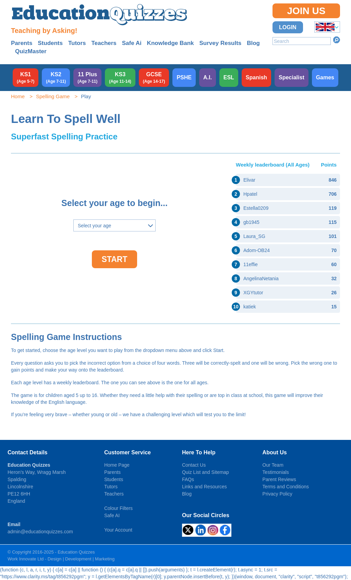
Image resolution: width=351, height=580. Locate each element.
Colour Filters (118, 508)
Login (287, 27)
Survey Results (220, 43)
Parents (21, 43)
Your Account (118, 530)
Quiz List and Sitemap (205, 472)
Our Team (273, 465)
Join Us (306, 10)
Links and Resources (204, 486)
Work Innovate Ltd (26, 558)
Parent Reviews (279, 479)
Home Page (117, 465)
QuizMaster (31, 51)
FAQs (188, 479)
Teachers (103, 43)
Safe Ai (132, 43)
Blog (253, 43)
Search (336, 39)
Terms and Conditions (286, 486)
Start (115, 259)
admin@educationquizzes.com (40, 531)
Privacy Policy (277, 494)
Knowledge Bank (170, 43)
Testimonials (276, 472)
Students (50, 43)
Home (18, 96)
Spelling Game (53, 96)
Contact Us (194, 465)
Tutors (77, 43)
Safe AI (112, 515)
